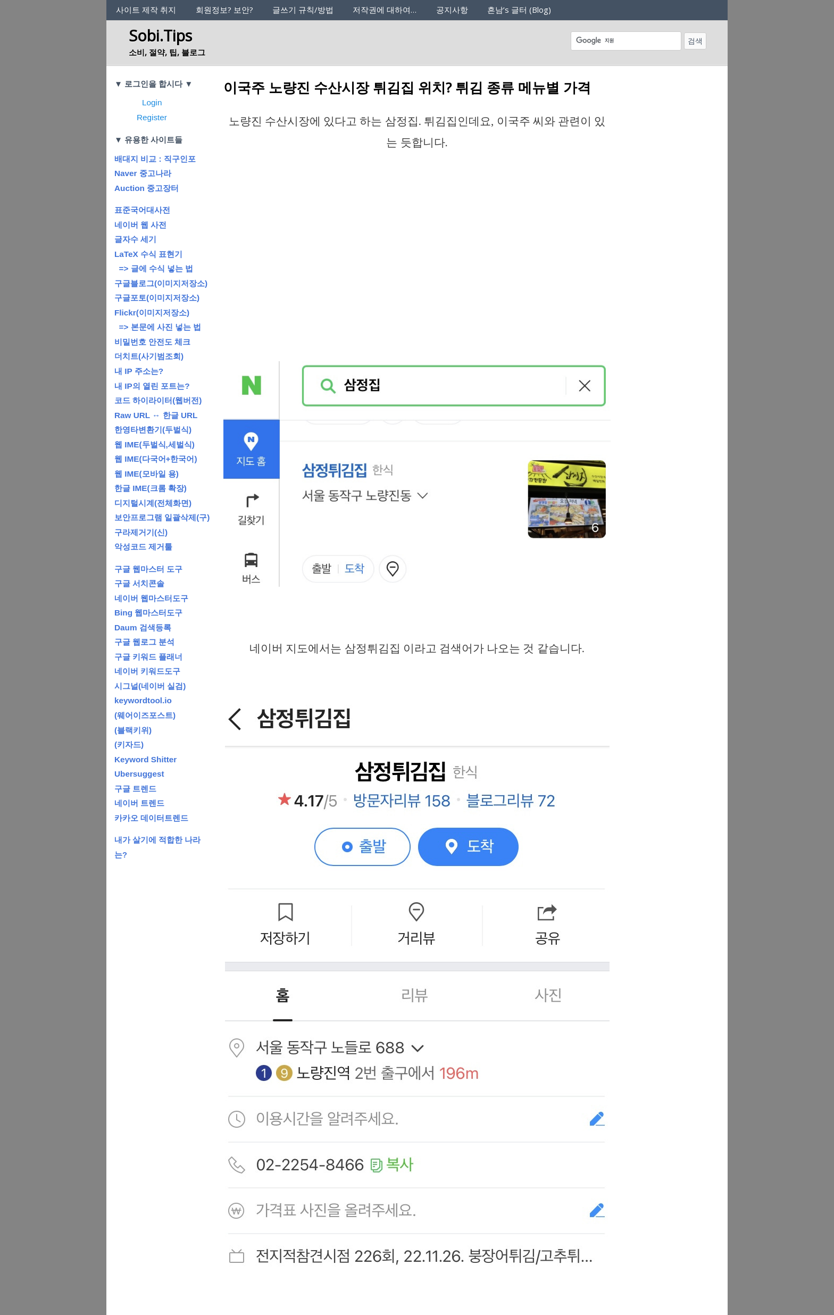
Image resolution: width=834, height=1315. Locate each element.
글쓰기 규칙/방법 (302, 9)
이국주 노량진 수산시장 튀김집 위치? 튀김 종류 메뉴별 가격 (407, 87)
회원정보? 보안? (224, 9)
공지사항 (452, 9)
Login (152, 102)
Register (152, 117)
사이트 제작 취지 (146, 9)
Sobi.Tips (160, 35)
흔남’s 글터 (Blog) (519, 9)
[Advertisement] (417, 272)
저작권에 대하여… (384, 9)
